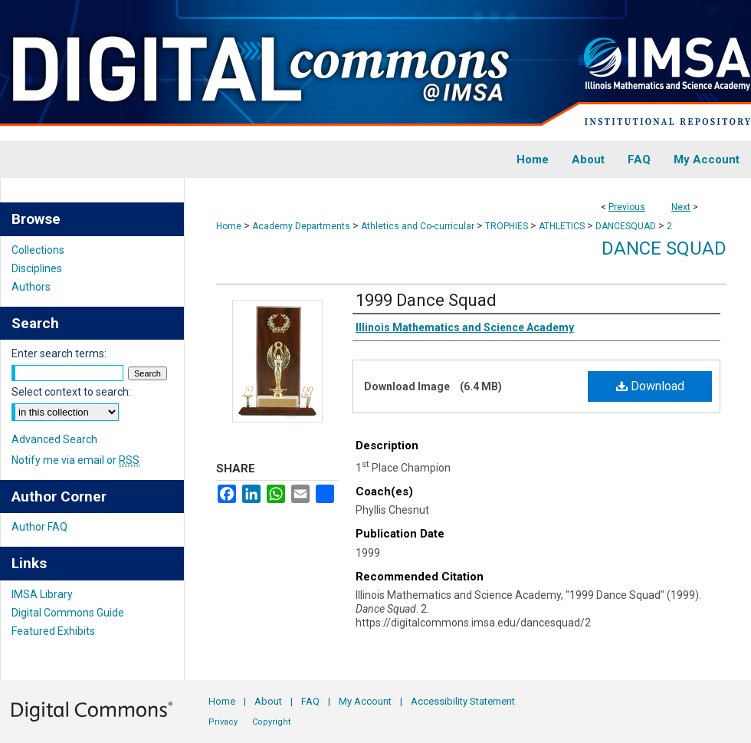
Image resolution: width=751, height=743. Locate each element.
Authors (31, 287)
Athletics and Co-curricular (417, 226)
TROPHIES (506, 226)
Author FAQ (39, 527)
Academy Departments (301, 226)
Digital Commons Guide (67, 613)
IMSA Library (42, 594)
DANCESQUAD (625, 226)
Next (680, 207)
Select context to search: (71, 392)
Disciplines (36, 268)
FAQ (310, 701)
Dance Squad (664, 248)
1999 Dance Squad (426, 300)
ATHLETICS (562, 226)
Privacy (223, 722)
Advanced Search (54, 439)
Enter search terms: (59, 353)
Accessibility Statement (463, 701)
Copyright (271, 722)
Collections (37, 250)
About (268, 701)
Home (228, 226)
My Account (365, 701)
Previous (626, 207)
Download (650, 386)
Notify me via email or (75, 460)
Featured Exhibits (53, 631)
